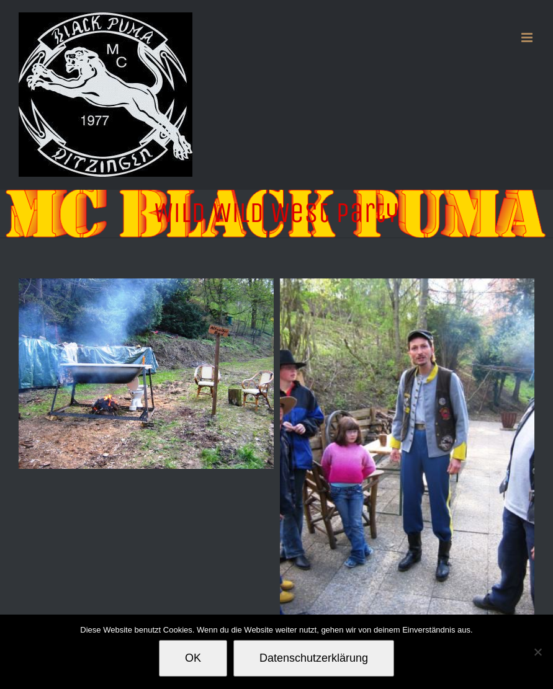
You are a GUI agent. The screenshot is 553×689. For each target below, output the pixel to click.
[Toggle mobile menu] (527, 37)
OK (193, 658)
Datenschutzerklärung (313, 658)
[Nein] (537, 652)
